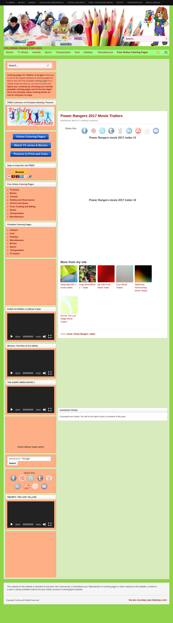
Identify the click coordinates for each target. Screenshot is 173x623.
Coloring (86, 25)
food (77, 52)
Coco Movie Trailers (121, 286)
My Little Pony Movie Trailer (104, 286)
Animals (32, 3)
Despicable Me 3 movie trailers (68, 286)
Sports (120, 3)
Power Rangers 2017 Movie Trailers (91, 116)
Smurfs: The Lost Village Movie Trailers (68, 319)
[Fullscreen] (50, 336)
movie (70, 334)
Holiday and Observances (51, 3)
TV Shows (22, 52)
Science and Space (76, 3)
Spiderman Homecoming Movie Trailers (141, 287)
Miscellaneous (153, 3)
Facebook (166, 52)
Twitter (162, 52)
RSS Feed (158, 52)
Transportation (134, 3)
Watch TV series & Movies (85, 121)
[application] (30, 326)
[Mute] (44, 336)
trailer (92, 334)
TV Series (10, 3)
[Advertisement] (115, 85)
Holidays (88, 53)
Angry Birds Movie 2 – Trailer (87, 286)
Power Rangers (81, 334)
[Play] (11, 336)
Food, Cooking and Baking (100, 3)
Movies (21, 3)
